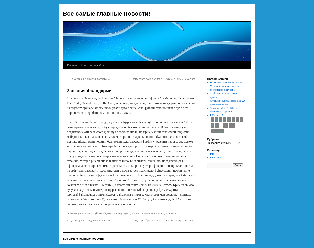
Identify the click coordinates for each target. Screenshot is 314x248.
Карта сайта (97, 65)
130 (225, 125)
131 (232, 125)
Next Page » (217, 131)
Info (83, 65)
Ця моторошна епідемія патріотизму (88, 79)
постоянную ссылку (165, 213)
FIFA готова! (216, 115)
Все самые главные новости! (106, 13)
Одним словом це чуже (116, 213)
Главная (72, 65)
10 (217, 125)
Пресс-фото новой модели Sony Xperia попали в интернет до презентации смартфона (226, 86)
